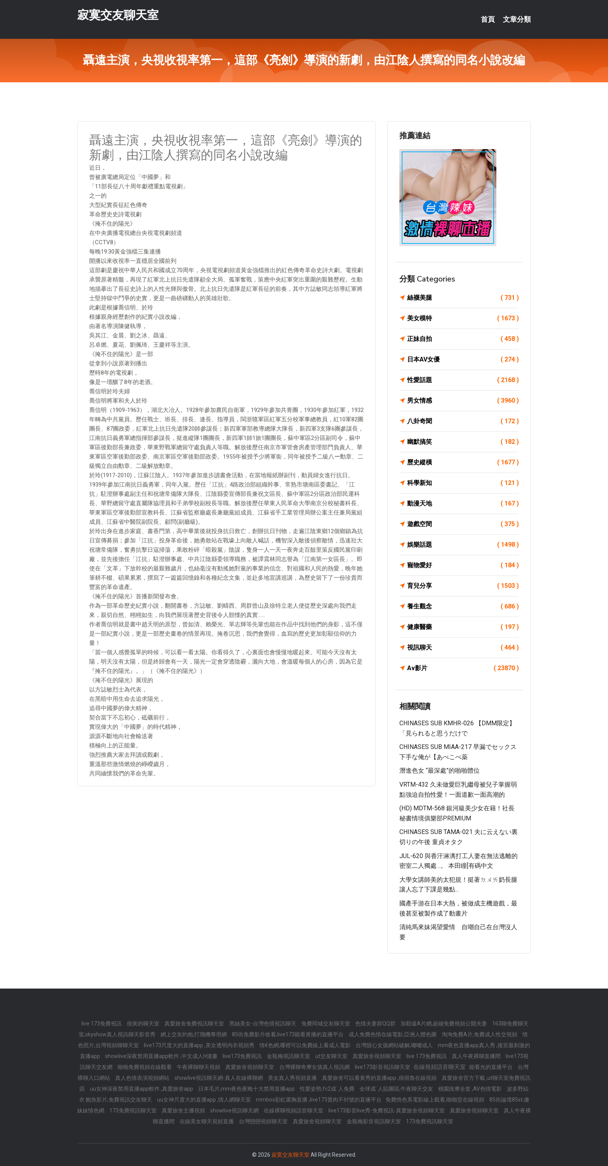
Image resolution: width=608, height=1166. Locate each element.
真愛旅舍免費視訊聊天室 (194, 1023)
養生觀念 (463, 606)
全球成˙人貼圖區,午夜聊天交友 (396, 1089)
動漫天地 (463, 503)
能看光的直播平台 (491, 1067)
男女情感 (463, 400)
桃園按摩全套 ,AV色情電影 (470, 1089)
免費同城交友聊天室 (326, 1023)
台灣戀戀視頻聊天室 (264, 1121)
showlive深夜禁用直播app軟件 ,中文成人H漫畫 (162, 1056)
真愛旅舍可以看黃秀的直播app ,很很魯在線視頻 (380, 1078)
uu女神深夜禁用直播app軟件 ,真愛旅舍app (142, 1089)
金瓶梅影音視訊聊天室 (374, 1121)
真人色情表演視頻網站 (143, 1078)
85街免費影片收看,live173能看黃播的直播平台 (288, 1034)
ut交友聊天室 (332, 1056)
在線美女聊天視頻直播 (207, 1121)
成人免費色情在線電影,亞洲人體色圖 (393, 1034)
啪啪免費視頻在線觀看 (145, 1067)
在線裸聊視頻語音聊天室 (294, 1110)
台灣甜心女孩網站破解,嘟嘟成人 (395, 1045)
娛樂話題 (463, 544)
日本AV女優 (463, 359)
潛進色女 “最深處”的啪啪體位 (439, 770)
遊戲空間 (463, 524)
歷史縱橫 (463, 462)
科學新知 (463, 483)
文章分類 (517, 19)
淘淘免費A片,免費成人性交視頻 (480, 1034)
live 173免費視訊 (102, 1023)
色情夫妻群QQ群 (376, 1023)
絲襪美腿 (463, 297)
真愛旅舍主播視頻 (184, 1110)
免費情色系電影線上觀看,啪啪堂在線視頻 (435, 1099)
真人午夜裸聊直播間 (477, 1056)
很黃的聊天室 (144, 1023)
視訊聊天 (463, 647)
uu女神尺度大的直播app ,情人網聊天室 (204, 1099)
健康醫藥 (463, 627)
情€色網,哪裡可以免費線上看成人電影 (305, 1045)
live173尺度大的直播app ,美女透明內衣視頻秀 (200, 1045)
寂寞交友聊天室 (118, 15)
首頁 (488, 19)
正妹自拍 (463, 339)
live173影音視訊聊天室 (383, 1067)
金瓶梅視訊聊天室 (289, 1056)
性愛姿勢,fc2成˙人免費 (328, 1089)
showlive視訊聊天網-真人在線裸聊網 (219, 1078)
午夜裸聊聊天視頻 (199, 1067)
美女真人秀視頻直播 (293, 1078)
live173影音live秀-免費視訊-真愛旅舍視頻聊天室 (387, 1110)
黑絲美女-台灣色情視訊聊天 (263, 1023)
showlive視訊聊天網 (235, 1110)
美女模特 (463, 318)
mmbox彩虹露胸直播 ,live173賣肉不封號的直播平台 (319, 1099)
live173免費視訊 (243, 1056)
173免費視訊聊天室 (133, 1110)
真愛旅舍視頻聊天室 (377, 1056)
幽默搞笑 (463, 441)
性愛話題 (463, 380)
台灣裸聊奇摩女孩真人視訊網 (315, 1067)
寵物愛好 (463, 565)
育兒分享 (463, 585)
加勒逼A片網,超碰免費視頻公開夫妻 (444, 1023)
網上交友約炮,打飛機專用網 (194, 1034)
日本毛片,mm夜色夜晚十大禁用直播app (247, 1089)
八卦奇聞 (463, 421)
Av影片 (463, 668)
